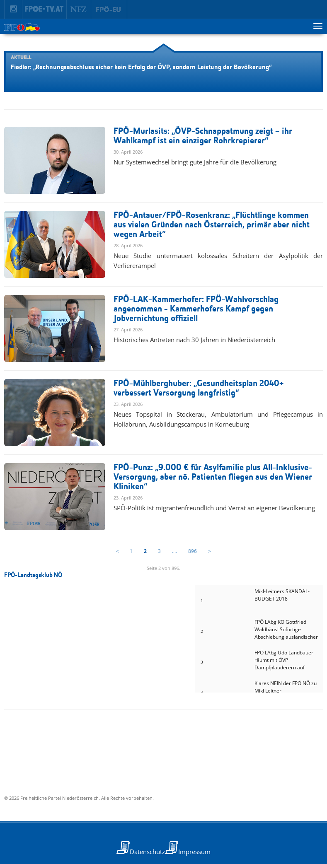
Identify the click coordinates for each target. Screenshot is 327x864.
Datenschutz (147, 851)
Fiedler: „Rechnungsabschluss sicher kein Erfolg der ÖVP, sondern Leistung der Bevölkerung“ (141, 67)
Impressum (194, 851)
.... (174, 551)
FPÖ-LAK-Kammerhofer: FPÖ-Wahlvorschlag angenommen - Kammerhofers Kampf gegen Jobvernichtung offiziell (196, 309)
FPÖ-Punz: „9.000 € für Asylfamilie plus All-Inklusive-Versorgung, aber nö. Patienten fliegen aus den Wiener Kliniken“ (213, 477)
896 (192, 551)
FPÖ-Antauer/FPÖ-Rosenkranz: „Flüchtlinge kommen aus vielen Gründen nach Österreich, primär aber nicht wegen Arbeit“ (212, 225)
